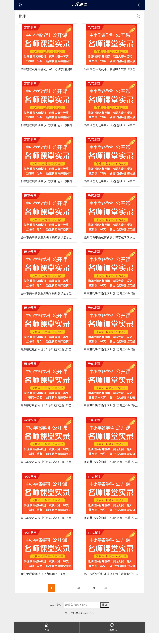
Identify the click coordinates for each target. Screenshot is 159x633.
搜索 (104, 606)
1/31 (104, 589)
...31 (77, 589)
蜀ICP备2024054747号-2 (79, 614)
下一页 (91, 589)
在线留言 (112, 627)
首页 (47, 627)
